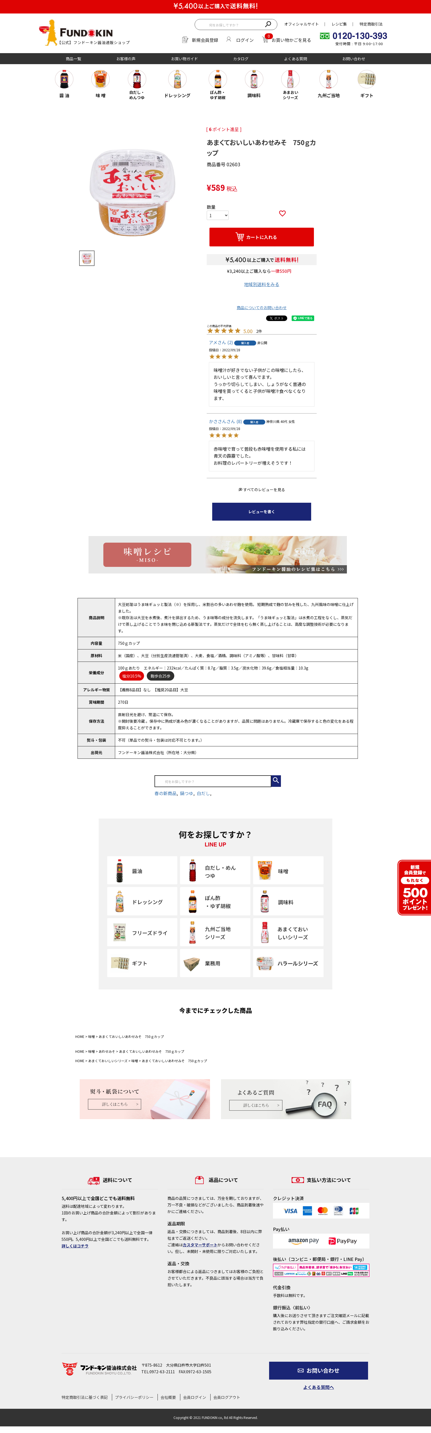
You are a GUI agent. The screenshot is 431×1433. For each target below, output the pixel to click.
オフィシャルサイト (301, 24)
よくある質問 (295, 58)
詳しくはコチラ (75, 1246)
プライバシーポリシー (134, 1397)
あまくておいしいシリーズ (108, 1060)
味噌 (91, 1036)
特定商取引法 (371, 24)
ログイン (245, 40)
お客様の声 (126, 58)
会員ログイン (194, 1397)
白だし (203, 793)
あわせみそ (107, 1051)
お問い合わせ (353, 58)
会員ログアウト (226, 1397)
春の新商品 (165, 793)
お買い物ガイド (184, 58)
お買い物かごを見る (291, 40)
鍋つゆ (186, 793)
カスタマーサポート (200, 1244)
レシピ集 (339, 24)
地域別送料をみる (261, 284)
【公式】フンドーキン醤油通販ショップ (93, 42)
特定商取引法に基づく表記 (85, 1397)
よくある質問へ (318, 1387)
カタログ (240, 58)
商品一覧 (73, 58)
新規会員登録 (205, 40)
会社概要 (168, 1397)
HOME (79, 1036)
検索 (268, 23)
